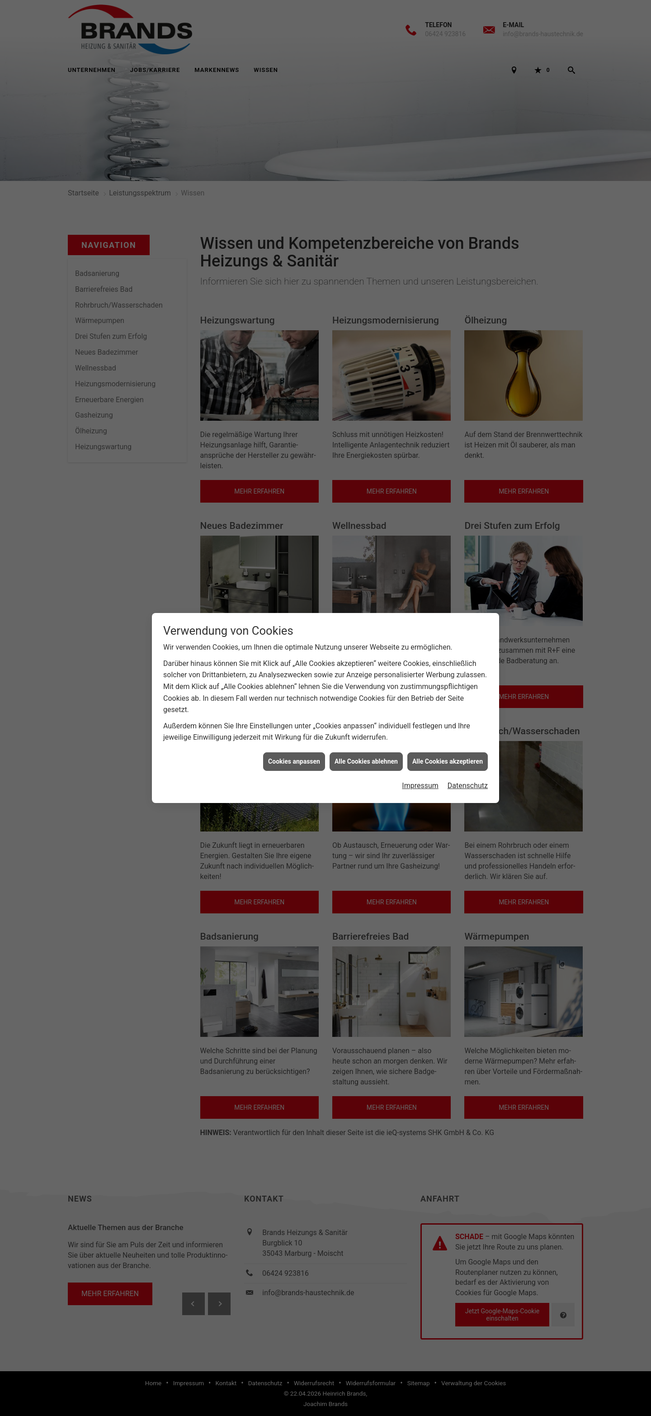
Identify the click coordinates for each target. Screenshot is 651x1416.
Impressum (420, 785)
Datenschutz (468, 785)
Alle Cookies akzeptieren (447, 761)
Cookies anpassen (294, 761)
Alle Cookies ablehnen (366, 761)
